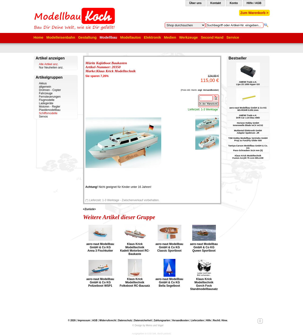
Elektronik (152, 37)
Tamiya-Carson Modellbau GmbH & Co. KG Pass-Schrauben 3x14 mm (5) (248, 148)
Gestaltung (87, 37)
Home (39, 37)
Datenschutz (125, 320)
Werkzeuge (188, 37)
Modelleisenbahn (60, 37)
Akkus (43, 83)
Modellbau (108, 37)
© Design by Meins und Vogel (147, 325)
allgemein (45, 86)
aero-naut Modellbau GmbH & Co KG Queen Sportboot (204, 247)
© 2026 (72, 320)
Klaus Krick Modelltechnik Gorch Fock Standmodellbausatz (204, 284)
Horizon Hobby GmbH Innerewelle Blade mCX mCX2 (248, 124)
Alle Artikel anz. (48, 64)
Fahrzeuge (46, 93)
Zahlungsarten (162, 320)
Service (233, 37)
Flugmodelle (46, 100)
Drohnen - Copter (50, 90)
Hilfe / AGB (254, 3)
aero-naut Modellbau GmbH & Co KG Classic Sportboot (169, 247)
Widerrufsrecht (107, 320)
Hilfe (208, 320)
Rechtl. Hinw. (220, 320)
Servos (43, 116)
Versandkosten (180, 320)
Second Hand (212, 37)
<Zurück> (89, 209)
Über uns (195, 3)
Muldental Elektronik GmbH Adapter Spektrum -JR (248, 131)
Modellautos (130, 37)
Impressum (84, 320)
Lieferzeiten (197, 320)
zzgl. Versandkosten (208, 90)
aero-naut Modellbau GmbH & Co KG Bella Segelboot (169, 282)
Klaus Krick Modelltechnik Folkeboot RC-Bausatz (135, 282)
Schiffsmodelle (48, 113)
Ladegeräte (46, 103)
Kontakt (215, 3)
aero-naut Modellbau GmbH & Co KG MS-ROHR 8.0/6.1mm (248, 109)
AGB (94, 320)
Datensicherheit (143, 320)
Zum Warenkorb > (254, 13)
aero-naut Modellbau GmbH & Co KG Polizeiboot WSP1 (100, 282)
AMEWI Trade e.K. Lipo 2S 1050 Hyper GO (248, 83)
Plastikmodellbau (50, 110)
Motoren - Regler (49, 106)
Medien (170, 37)
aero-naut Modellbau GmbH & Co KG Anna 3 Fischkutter (100, 247)
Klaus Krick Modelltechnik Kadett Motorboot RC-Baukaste (135, 249)
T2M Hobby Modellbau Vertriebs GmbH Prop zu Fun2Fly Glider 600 (247, 139)
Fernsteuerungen (50, 96)
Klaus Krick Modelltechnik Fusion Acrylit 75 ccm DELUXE (248, 156)
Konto (234, 3)
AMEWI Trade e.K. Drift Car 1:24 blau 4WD (248, 116)
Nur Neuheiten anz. (51, 67)
